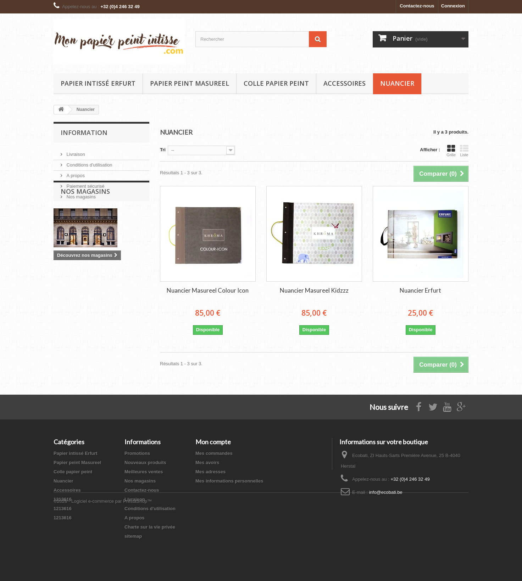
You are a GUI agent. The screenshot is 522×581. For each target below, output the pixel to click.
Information (84, 132)
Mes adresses (210, 471)
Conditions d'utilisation (88, 162)
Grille (451, 150)
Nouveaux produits (145, 462)
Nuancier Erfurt (420, 290)
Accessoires (344, 83)
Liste (464, 150)
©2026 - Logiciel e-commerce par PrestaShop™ (103, 561)
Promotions (137, 453)
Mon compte (213, 442)
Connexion (453, 6)
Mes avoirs (207, 462)
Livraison (75, 151)
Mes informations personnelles (229, 481)
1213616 (63, 499)
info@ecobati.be (385, 492)
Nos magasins (80, 194)
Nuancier (397, 83)
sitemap (133, 536)
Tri (163, 149)
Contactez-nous (417, 6)
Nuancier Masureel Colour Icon (208, 290)
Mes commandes (214, 453)
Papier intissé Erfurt (98, 83)
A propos (75, 172)
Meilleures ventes (143, 471)
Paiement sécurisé (85, 183)
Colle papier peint (276, 83)
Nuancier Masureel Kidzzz (314, 290)
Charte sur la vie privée (149, 527)
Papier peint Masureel (189, 83)
